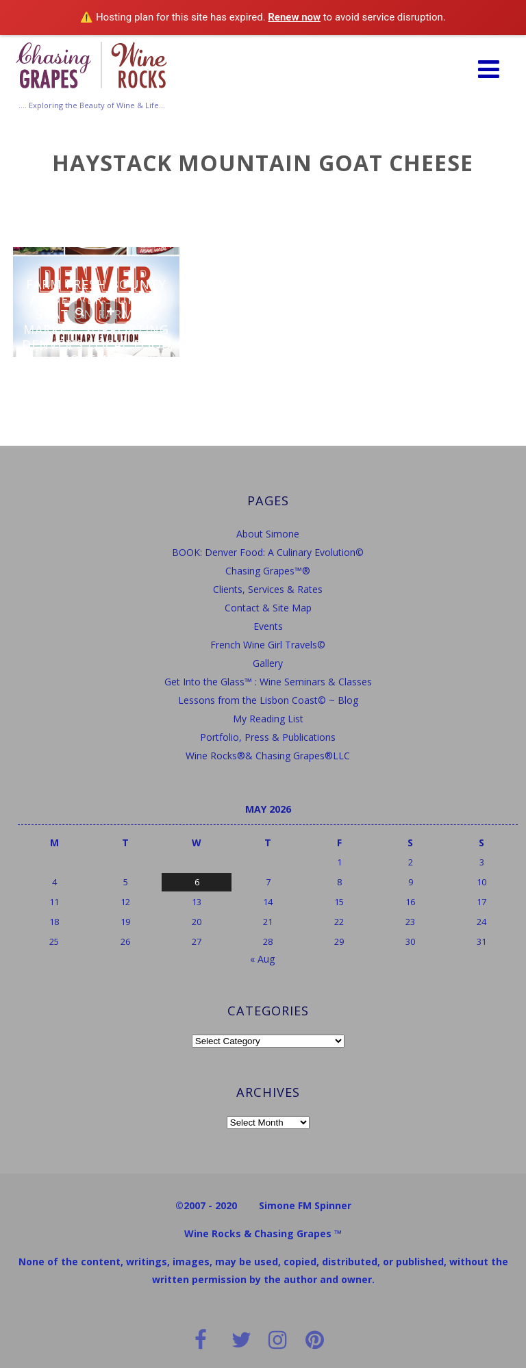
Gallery (268, 663)
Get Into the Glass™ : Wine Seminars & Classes (268, 681)
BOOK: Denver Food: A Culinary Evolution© (268, 552)
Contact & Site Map (268, 607)
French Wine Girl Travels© (267, 644)
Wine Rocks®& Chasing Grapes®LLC (268, 755)
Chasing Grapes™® (267, 570)
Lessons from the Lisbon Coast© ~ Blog (268, 700)
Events (268, 626)
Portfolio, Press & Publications (268, 737)
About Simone (267, 533)
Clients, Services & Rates (268, 589)
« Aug (262, 958)
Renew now (294, 17)
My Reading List (268, 718)
